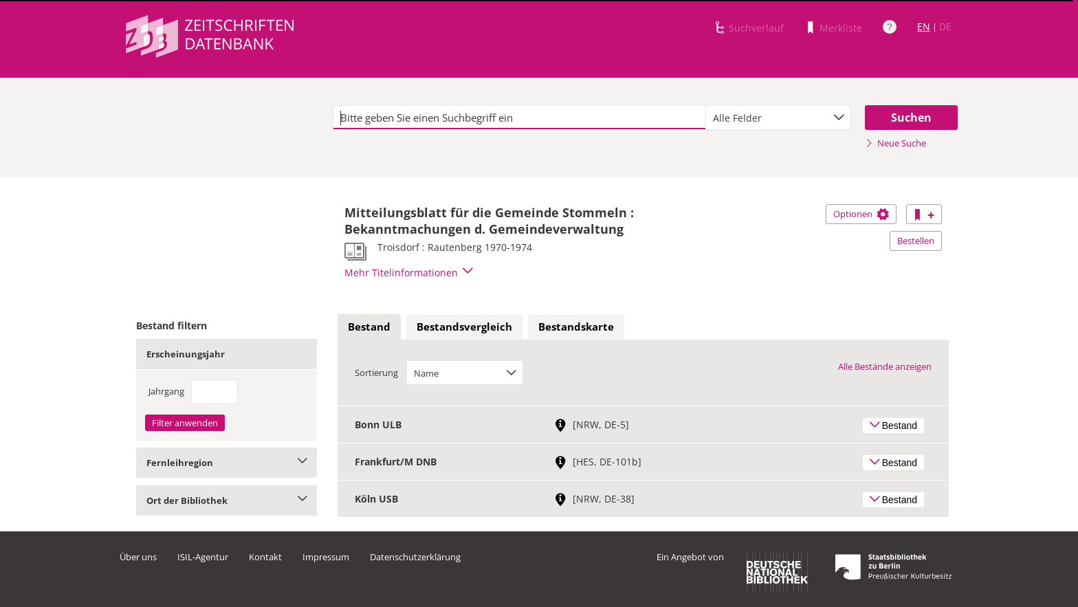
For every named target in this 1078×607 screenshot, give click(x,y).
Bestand (369, 326)
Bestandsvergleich (464, 326)
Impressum (325, 557)
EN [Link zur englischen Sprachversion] (923, 26)
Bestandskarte (576, 326)
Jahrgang (166, 391)
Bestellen (915, 240)
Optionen (861, 214)
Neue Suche (895, 143)
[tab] (369, 327)
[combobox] (778, 117)
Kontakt (265, 557)
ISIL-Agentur (202, 557)
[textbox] (519, 117)
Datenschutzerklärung (415, 557)
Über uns (138, 557)
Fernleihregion (226, 462)
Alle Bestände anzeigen (885, 366)
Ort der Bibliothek (226, 500)
